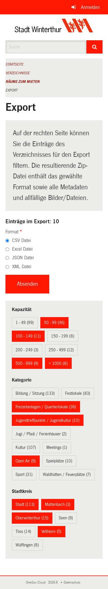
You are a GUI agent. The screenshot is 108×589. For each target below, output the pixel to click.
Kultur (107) (26, 447)
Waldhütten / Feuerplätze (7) (67, 474)
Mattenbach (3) (57, 504)
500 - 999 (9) (27, 363)
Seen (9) (66, 518)
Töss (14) (23, 531)
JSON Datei (23, 257)
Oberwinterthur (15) (32, 518)
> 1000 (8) (58, 363)
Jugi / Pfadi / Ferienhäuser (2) (41, 434)
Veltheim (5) (51, 531)
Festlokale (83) (77, 393)
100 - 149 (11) (28, 336)
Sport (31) (24, 474)
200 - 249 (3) (27, 350)
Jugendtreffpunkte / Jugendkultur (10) (47, 420)
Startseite (14, 64)
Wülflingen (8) (27, 545)
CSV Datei (21, 240)
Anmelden (90, 7)
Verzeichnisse (17, 73)
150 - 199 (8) (62, 336)
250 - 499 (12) (61, 350)
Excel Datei (22, 249)
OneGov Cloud (36, 582)
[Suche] (94, 47)
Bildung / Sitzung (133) (35, 393)
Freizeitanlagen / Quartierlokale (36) (46, 407)
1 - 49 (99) (25, 322)
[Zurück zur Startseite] (54, 27)
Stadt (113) (25, 504)
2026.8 (53, 582)
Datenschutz (73, 582)
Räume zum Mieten (22, 82)
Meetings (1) (56, 447)
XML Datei (21, 266)
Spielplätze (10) (59, 461)
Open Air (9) (26, 461)
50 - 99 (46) (54, 322)
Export (11, 90)
